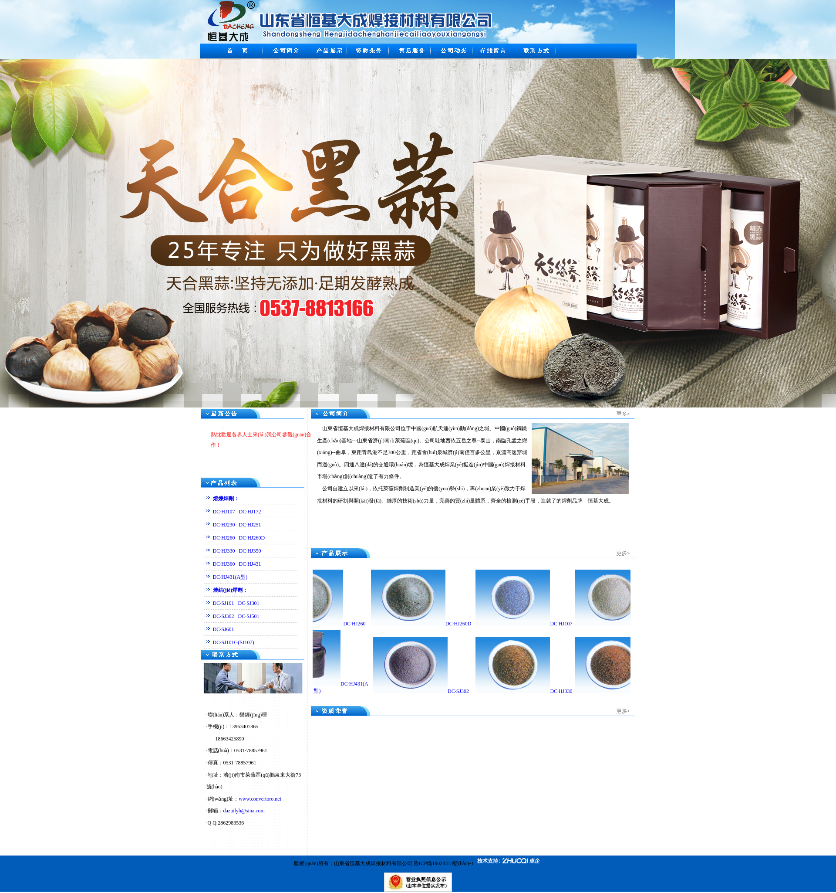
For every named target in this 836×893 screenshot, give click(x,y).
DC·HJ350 (250, 551)
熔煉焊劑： (226, 499)
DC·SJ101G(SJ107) (233, 642)
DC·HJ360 (224, 564)
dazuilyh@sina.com (244, 811)
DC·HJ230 (224, 525)
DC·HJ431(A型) (230, 577)
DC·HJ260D (252, 538)
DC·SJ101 (223, 603)
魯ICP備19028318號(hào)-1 (444, 863)
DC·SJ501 (249, 616)
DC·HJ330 (224, 551)
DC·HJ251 (250, 525)
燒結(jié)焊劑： (230, 590)
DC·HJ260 (224, 538)
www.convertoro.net (260, 799)
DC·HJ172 (250, 512)
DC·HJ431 (250, 564)
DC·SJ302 (223, 616)
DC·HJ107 (224, 512)
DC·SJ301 (249, 603)
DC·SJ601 (223, 629)
